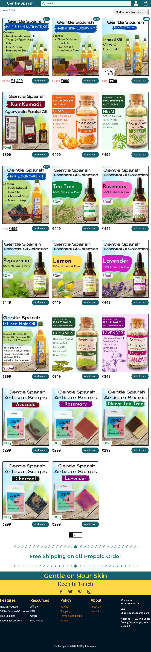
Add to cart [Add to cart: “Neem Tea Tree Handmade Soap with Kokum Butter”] (140, 450)
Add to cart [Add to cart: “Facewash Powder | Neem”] (140, 154)
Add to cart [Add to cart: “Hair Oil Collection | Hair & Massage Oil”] (140, 80)
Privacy (64, 620)
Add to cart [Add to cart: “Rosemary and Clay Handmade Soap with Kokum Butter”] (90, 450)
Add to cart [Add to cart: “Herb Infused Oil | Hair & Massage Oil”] (40, 376)
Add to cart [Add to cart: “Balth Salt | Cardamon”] (90, 376)
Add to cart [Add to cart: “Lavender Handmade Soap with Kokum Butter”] (90, 524)
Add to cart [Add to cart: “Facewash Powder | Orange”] (90, 154)
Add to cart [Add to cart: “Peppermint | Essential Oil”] (40, 302)
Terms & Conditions (71, 615)
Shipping (65, 611)
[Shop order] (131, 12)
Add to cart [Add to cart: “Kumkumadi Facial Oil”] (40, 154)
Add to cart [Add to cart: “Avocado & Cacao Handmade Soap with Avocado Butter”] (40, 450)
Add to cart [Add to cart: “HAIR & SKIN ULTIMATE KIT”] (40, 80)
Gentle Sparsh (20, 3)
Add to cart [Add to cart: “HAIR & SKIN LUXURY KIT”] (90, 80)
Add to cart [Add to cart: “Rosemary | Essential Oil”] (140, 228)
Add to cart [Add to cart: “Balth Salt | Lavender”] (140, 376)
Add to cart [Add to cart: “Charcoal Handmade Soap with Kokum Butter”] (40, 524)
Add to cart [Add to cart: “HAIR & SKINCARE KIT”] (40, 228)
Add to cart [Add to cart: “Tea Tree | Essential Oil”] (90, 228)
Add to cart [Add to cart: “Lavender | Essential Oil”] (140, 302)
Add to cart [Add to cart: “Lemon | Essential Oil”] (90, 302)
